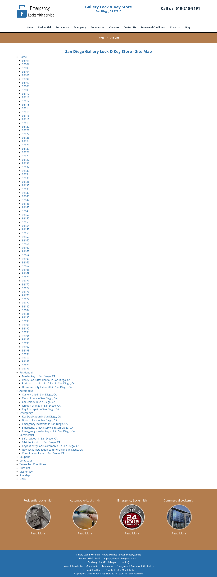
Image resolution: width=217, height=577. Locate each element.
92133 (25, 171)
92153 (25, 222)
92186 (25, 313)
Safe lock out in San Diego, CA (39, 438)
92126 (25, 145)
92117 (25, 119)
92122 (25, 134)
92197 (25, 347)
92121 (25, 130)
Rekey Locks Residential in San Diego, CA (46, 380)
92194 (25, 336)
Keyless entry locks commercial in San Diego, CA (50, 446)
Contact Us (130, 27)
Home (30, 27)
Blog (187, 27)
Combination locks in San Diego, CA (43, 453)
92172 (25, 284)
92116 (25, 115)
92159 (25, 237)
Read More (38, 533)
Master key (26, 471)
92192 (25, 328)
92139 (25, 193)
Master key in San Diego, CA (38, 376)
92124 (25, 141)
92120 (25, 126)
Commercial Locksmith (179, 500)
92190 (25, 321)
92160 (25, 240)
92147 (25, 207)
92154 (25, 225)
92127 (25, 148)
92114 (25, 108)
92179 (25, 303)
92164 (25, 255)
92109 (25, 90)
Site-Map (122, 570)
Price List (175, 27)
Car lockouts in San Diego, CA (39, 398)
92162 (25, 247)
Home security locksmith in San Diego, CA (47, 387)
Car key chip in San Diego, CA (39, 394)
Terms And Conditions (153, 27)
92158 (25, 233)
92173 (25, 365)
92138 (25, 189)
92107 (25, 82)
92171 (25, 281)
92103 (25, 68)
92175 (25, 291)
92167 (25, 266)
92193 (25, 332)
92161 (25, 244)
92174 (25, 288)
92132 (25, 167)
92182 (25, 306)
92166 (25, 262)
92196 (25, 343)
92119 (25, 123)
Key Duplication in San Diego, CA (41, 416)
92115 (25, 112)
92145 (25, 203)
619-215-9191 (188, 8)
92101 (25, 60)
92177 (25, 299)
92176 (25, 295)
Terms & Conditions (92, 570)
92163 (25, 251)
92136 (25, 181)
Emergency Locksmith (132, 500)
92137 (25, 185)
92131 (25, 163)
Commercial (97, 27)
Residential (44, 27)
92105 (25, 75)
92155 (25, 229)
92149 (25, 211)
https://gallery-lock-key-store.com (120, 558)
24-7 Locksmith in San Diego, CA (41, 442)
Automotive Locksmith (85, 500)
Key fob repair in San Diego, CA (40, 409)
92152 (25, 218)
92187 (25, 317)
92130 (25, 159)
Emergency (80, 27)
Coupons (114, 27)
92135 (25, 178)
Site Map (24, 475)
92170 (25, 277)
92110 (25, 93)
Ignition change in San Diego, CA (41, 405)
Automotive (62, 27)
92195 (25, 339)
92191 (25, 325)
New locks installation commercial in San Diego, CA (52, 449)
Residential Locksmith (38, 500)
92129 (25, 156)
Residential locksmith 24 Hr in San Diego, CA (48, 383)
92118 (25, 358)
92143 (25, 361)
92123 (25, 137)
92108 (25, 86)
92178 (25, 369)
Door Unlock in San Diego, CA (39, 420)
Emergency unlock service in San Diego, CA (47, 427)
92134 (25, 174)
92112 (25, 101)
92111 (25, 97)
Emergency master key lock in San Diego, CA (48, 431)
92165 (25, 259)
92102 (25, 64)
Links (22, 479)
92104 (25, 71)
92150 (25, 215)
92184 (25, 310)
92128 (25, 152)
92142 (25, 200)
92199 (25, 354)
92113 (25, 104)
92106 (25, 79)
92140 (25, 196)
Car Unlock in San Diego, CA (38, 402)
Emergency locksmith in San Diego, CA (45, 424)
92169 (25, 273)
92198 (25, 350)
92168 (25, 269)
